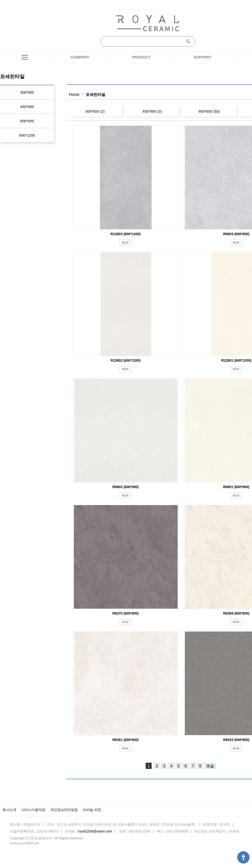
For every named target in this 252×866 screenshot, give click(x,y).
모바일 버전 (92, 810)
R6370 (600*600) (125, 613)
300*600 (27, 92)
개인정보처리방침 (64, 810)
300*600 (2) (95, 111)
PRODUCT (141, 57)
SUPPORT (203, 57)
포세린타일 (95, 94)
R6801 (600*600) (236, 487)
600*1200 (27, 135)
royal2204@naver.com (95, 831)
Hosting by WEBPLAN (24, 843)
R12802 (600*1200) (125, 360)
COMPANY (80, 57)
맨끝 (210, 766)
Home (74, 94)
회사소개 (9, 810)
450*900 (27, 107)
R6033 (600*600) (236, 740)
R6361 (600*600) (125, 740)
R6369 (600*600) (236, 613)
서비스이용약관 (33, 810)
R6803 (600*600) (236, 234)
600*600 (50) (209, 111)
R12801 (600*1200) (236, 360)
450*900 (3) (152, 111)
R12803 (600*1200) (125, 234)
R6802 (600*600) (125, 487)
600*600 (27, 121)
